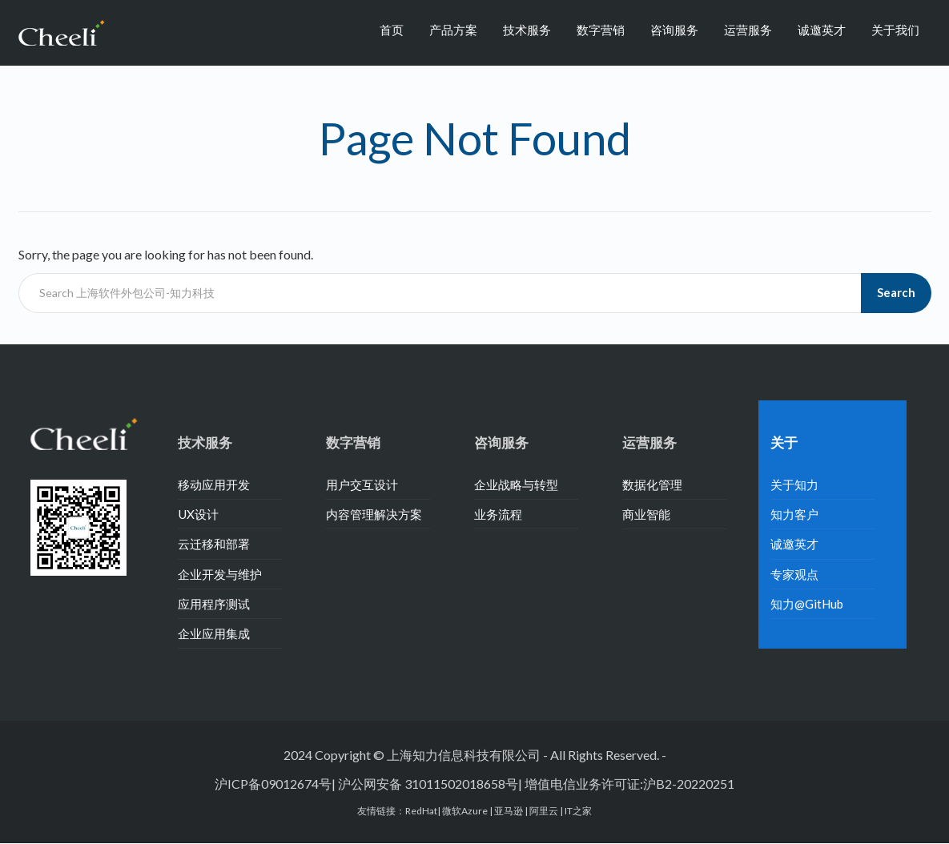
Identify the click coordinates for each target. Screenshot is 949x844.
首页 (392, 29)
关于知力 (794, 484)
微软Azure (465, 811)
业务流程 (498, 514)
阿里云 (544, 811)
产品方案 (453, 29)
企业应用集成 (214, 633)
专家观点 (794, 574)
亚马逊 (509, 811)
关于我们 (895, 29)
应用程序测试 (214, 604)
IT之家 (578, 811)
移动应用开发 (214, 484)
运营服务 (748, 29)
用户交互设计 (362, 484)
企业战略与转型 (516, 484)
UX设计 (198, 514)
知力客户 (794, 514)
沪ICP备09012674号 (273, 783)
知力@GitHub (806, 604)
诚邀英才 (822, 29)
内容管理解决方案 (374, 514)
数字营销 (601, 29)
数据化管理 (652, 484)
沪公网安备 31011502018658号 (428, 783)
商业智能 (646, 514)
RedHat (421, 811)
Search (896, 292)
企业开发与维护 (220, 574)
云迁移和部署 (214, 544)
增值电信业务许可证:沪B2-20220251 (629, 783)
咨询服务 (674, 29)
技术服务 (527, 29)
